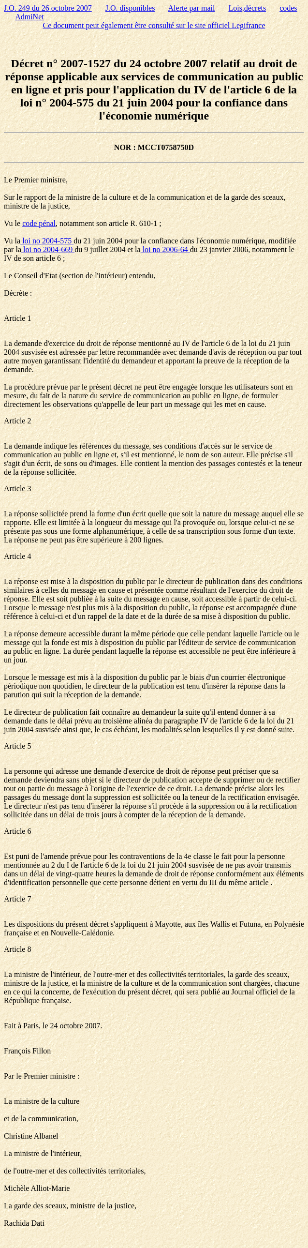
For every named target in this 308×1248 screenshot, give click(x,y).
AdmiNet (29, 17)
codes (288, 8)
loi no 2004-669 (47, 249)
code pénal (39, 223)
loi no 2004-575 (46, 241)
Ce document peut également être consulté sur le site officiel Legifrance (154, 25)
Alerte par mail (191, 8)
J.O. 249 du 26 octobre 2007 (48, 8)
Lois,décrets (247, 8)
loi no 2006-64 (165, 249)
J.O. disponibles (130, 8)
